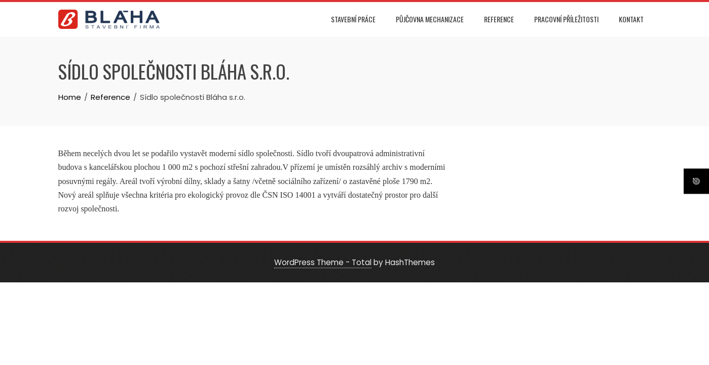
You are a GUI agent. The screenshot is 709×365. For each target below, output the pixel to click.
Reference (499, 19)
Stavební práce (353, 19)
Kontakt (631, 19)
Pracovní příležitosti (566, 19)
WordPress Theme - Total (322, 262)
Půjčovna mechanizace (430, 19)
